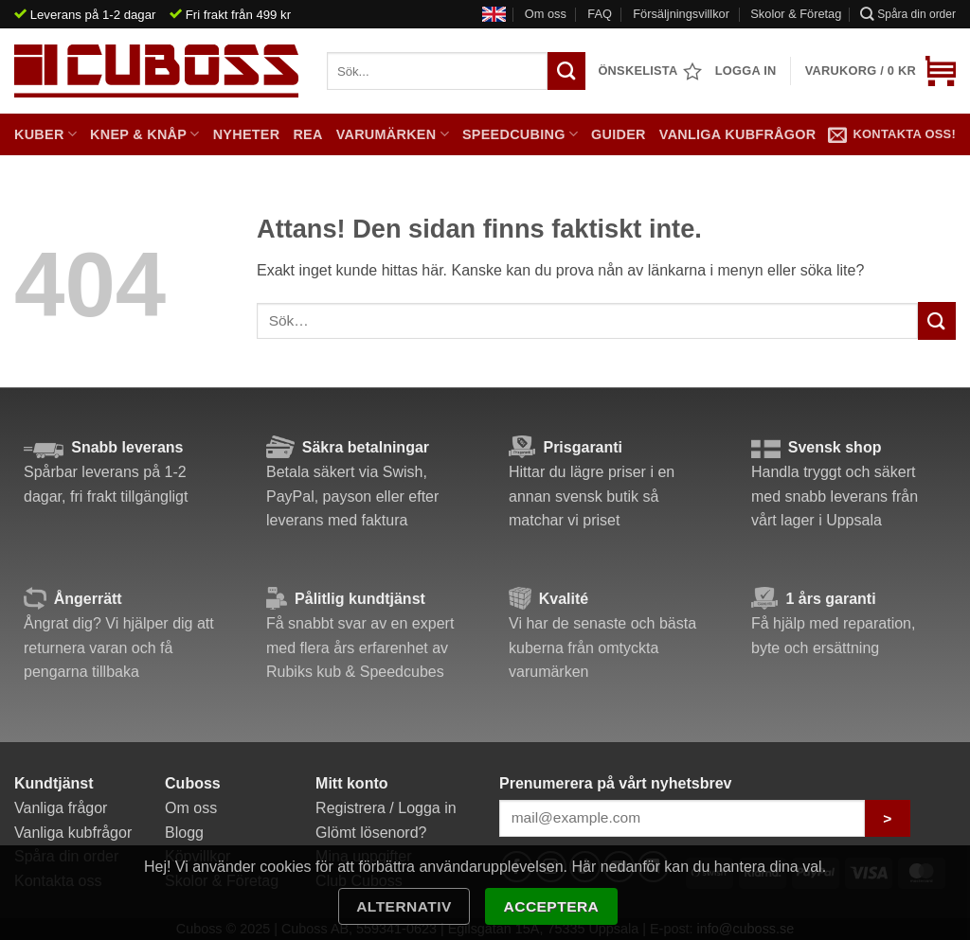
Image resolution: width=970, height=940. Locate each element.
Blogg (184, 833)
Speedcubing (520, 134)
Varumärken (392, 134)
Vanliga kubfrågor (738, 134)
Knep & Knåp (145, 134)
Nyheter (246, 134)
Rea (307, 134)
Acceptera (552, 906)
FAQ (599, 14)
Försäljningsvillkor (681, 14)
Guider (618, 134)
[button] (880, 71)
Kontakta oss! (892, 134)
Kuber (45, 134)
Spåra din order (908, 14)
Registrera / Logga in (386, 808)
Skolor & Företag (795, 14)
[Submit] (937, 320)
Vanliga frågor (60, 808)
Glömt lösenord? (370, 833)
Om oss (545, 14)
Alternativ (404, 906)
